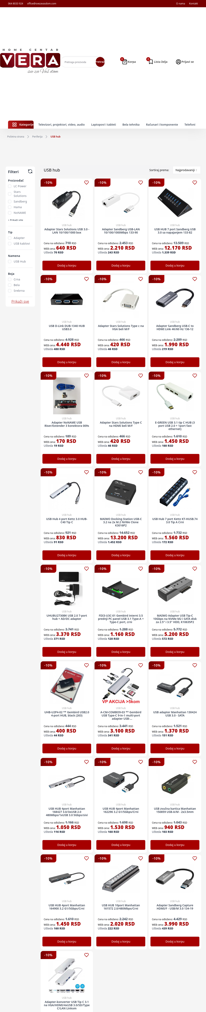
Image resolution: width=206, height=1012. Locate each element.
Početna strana (15, 136)
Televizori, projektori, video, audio (61, 124)
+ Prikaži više (15, 219)
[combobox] (186, 170)
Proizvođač (16, 180)
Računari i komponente (162, 124)
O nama (180, 3)
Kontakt (193, 3)
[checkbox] (9, 186)
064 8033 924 (15, 3)
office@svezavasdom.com (41, 3)
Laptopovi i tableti (103, 124)
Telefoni (189, 124)
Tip (10, 232)
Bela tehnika (130, 124)
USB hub (55, 136)
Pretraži (100, 62)
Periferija (37, 136)
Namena (14, 256)
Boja (11, 274)
